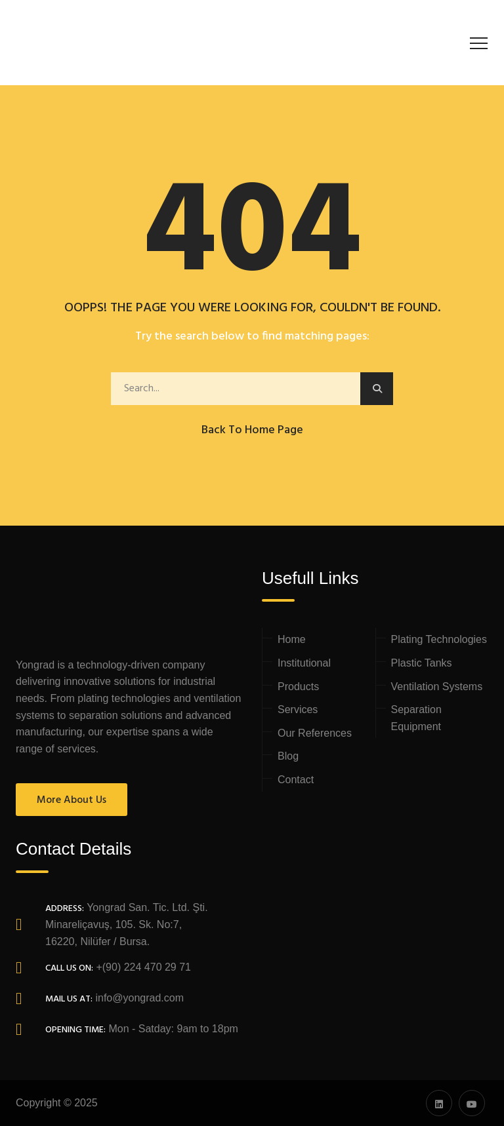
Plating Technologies (439, 639)
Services (298, 709)
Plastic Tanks (421, 663)
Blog (288, 756)
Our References (315, 733)
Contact (296, 779)
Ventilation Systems (437, 686)
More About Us (71, 800)
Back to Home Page (252, 430)
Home (292, 639)
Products (298, 686)
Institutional (304, 663)
